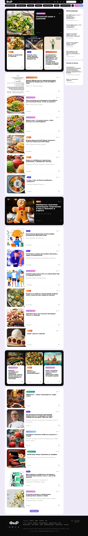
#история (34, 420)
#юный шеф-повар (50, 457)
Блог (49, 1)
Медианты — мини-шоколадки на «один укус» (41, 395)
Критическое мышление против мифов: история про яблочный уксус (40, 234)
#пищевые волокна (49, 438)
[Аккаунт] (81, 2)
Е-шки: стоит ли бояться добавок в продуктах (39, 181)
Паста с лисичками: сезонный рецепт (33, 372)
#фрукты (52, 164)
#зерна (48, 498)
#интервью (28, 420)
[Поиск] (74, 2)
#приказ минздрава (38, 86)
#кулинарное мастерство (32, 164)
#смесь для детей (41, 144)
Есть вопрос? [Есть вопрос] (79, 5)
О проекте (21, 1)
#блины (28, 144)
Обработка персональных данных (30, 528)
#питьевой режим (41, 278)
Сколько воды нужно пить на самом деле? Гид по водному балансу (42, 274)
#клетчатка (41, 438)
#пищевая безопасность (38, 184)
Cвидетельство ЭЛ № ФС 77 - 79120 (61, 528)
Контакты (32, 1)
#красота (34, 278)
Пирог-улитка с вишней (36, 333)
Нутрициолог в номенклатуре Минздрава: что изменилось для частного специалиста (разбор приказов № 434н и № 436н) (52, 59)
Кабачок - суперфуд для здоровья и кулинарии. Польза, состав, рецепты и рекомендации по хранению (15, 374)
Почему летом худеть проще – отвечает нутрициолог (72, 43)
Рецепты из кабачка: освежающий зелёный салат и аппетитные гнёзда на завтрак (42, 294)
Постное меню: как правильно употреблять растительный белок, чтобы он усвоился (41, 101)
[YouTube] (57, 2)
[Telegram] (63, 2)
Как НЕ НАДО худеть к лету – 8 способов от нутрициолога (73, 26)
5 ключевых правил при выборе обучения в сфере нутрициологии (41, 254)
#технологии (29, 422)
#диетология (29, 86)
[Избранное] (61, 32)
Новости (32, 520)
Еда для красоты (48, 5)
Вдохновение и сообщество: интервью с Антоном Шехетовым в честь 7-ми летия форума (41, 476)
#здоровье (29, 184)
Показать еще (34, 511)
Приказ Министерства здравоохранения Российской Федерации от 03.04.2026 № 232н (41, 82)
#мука (45, 213)
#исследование (40, 238)
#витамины (28, 438)
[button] (73, 5)
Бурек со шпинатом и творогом (15, 55)
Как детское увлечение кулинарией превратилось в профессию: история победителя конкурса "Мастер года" (39, 416)
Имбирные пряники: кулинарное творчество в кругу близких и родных (48, 208)
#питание (32, 104)
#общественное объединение (33, 482)
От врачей (30, 5)
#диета (27, 238)
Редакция (44, 1)
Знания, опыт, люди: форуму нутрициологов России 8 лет (32, 57)
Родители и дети (21, 5)
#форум (43, 482)
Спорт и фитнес (35, 524)
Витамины (38, 5)
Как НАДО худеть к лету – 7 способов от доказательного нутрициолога (73, 16)
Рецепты (11, 51)
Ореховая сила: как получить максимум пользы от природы (40, 314)
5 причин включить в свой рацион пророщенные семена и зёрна (38, 495)
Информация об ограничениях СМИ (45, 528)
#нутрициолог (35, 480)
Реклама (38, 1)
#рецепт (41, 104)
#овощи (48, 164)
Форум (27, 1)
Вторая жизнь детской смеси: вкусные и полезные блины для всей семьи (40, 141)
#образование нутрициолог (49, 258)
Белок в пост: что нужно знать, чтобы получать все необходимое (39, 121)
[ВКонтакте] (60, 2)
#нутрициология (41, 420)
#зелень (44, 498)
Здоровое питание (10, 5)
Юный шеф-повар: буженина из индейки (42, 454)
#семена (40, 500)
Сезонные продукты (66, 5)
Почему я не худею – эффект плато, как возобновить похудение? (73, 35)
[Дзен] (54, 2)
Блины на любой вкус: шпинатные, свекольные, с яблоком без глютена (38, 161)
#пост (36, 104)
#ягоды (33, 440)
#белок (27, 104)
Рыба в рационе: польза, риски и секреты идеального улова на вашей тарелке (52, 373)
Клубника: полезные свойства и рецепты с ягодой (41, 435)
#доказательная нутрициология (33, 258)
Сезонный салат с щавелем (45, 18)
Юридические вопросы (51, 51)
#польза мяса (42, 457)
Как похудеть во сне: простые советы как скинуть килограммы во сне (73, 53)
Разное (29, 51)
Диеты (56, 5)
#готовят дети (39, 213)
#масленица (33, 144)
